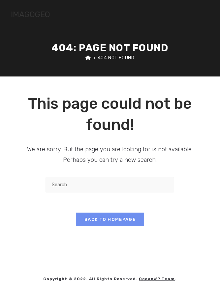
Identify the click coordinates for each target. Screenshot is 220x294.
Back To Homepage (110, 219)
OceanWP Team (157, 279)
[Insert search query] (110, 184)
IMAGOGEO (30, 14)
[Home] (88, 58)
